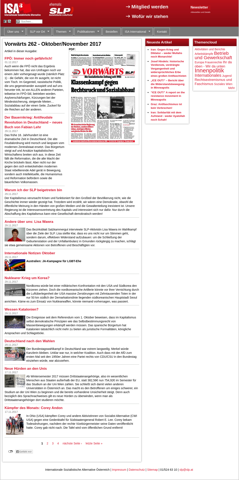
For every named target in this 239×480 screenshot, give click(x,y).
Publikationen (86, 32)
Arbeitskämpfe (204, 53)
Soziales (219, 84)
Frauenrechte (213, 62)
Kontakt (162, 31)
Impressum (119, 469)
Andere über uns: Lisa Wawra (29, 222)
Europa (199, 62)
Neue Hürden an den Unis (26, 369)
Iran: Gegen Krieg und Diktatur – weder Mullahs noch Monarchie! (166, 53)
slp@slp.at (186, 469)
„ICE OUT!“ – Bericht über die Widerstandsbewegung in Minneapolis (168, 84)
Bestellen (112, 31)
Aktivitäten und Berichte (210, 49)
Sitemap (152, 469)
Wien (229, 84)
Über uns (13, 32)
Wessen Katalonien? (22, 309)
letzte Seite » (94, 443)
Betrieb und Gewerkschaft (213, 55)
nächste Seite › (72, 443)
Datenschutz (137, 469)
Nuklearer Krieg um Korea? (27, 278)
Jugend (227, 75)
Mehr (231, 88)
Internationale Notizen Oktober (30, 253)
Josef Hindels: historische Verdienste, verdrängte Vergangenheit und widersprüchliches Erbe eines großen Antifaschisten (168, 68)
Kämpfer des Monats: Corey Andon (34, 408)
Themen (62, 32)
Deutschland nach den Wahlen (30, 341)
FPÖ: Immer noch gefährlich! (28, 58)
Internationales (208, 75)
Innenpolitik (209, 70)
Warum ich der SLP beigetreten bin (33, 190)
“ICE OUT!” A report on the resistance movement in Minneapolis (168, 96)
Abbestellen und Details (200, 12)
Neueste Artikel (159, 42)
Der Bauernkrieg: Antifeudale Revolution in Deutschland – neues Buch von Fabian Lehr (33, 122)
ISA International (136, 32)
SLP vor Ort (38, 32)
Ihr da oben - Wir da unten (213, 64)
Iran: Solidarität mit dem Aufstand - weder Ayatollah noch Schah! (168, 116)
